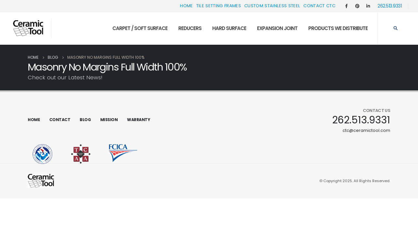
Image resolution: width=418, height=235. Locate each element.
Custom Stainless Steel (272, 6)
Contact (60, 119)
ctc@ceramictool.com (366, 130)
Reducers (189, 28)
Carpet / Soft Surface (140, 28)
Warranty (138, 119)
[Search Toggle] (395, 28)
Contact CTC (319, 6)
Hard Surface (229, 28)
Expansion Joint (277, 28)
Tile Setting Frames (218, 6)
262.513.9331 (390, 6)
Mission (109, 119)
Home (186, 6)
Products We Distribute (338, 28)
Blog (85, 119)
